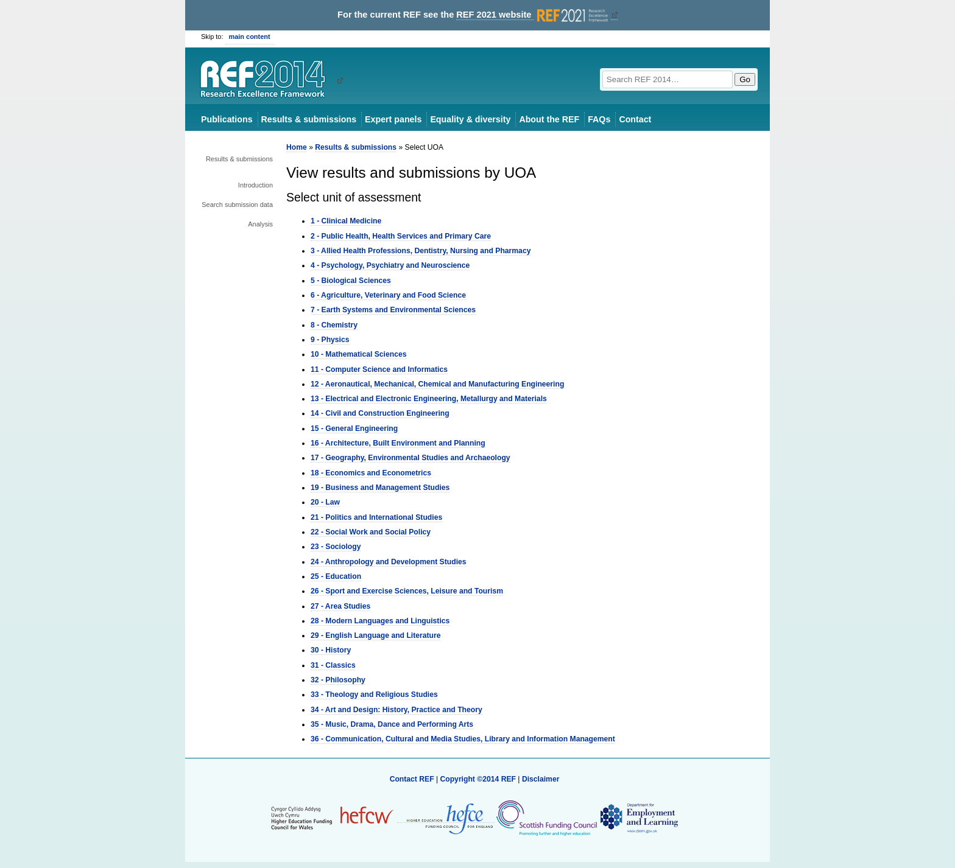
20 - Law (325, 502)
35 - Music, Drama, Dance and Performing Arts (392, 724)
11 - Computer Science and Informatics (379, 369)
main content (249, 36)
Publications (227, 119)
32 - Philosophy (338, 680)
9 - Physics (330, 339)
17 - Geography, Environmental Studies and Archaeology (410, 457)
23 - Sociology (336, 546)
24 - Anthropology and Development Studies (389, 562)
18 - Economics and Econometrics (371, 473)
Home (296, 147)
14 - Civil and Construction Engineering (380, 413)
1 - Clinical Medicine (346, 221)
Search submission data (237, 204)
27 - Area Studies (340, 606)
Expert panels (393, 119)
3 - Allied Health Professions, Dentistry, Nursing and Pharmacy (420, 251)
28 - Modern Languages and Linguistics (380, 621)
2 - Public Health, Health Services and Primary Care (401, 236)
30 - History (331, 650)
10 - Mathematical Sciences (358, 354)
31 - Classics (333, 665)
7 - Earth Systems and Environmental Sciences (393, 310)
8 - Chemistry (334, 325)
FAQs (599, 119)
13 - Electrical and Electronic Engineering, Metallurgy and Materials (429, 398)
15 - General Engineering (354, 428)
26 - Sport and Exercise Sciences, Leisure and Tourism (407, 591)
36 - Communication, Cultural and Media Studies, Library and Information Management (463, 739)
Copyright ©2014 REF (479, 779)
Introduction (255, 185)
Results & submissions (308, 119)
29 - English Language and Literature (375, 635)
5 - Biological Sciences (351, 280)
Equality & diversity (470, 119)
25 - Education (336, 576)
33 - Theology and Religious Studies (374, 694)
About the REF (549, 119)
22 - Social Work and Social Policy (371, 532)
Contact (635, 119)
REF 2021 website (533, 15)
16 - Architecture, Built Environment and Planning (398, 443)
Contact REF (412, 779)
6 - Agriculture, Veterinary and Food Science (388, 295)
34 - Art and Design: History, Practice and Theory (396, 709)
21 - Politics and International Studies (376, 517)
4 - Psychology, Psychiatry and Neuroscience (390, 265)
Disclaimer (541, 779)
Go (744, 79)
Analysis (260, 224)
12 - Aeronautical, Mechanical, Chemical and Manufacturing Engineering (437, 384)
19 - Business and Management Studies (380, 487)
